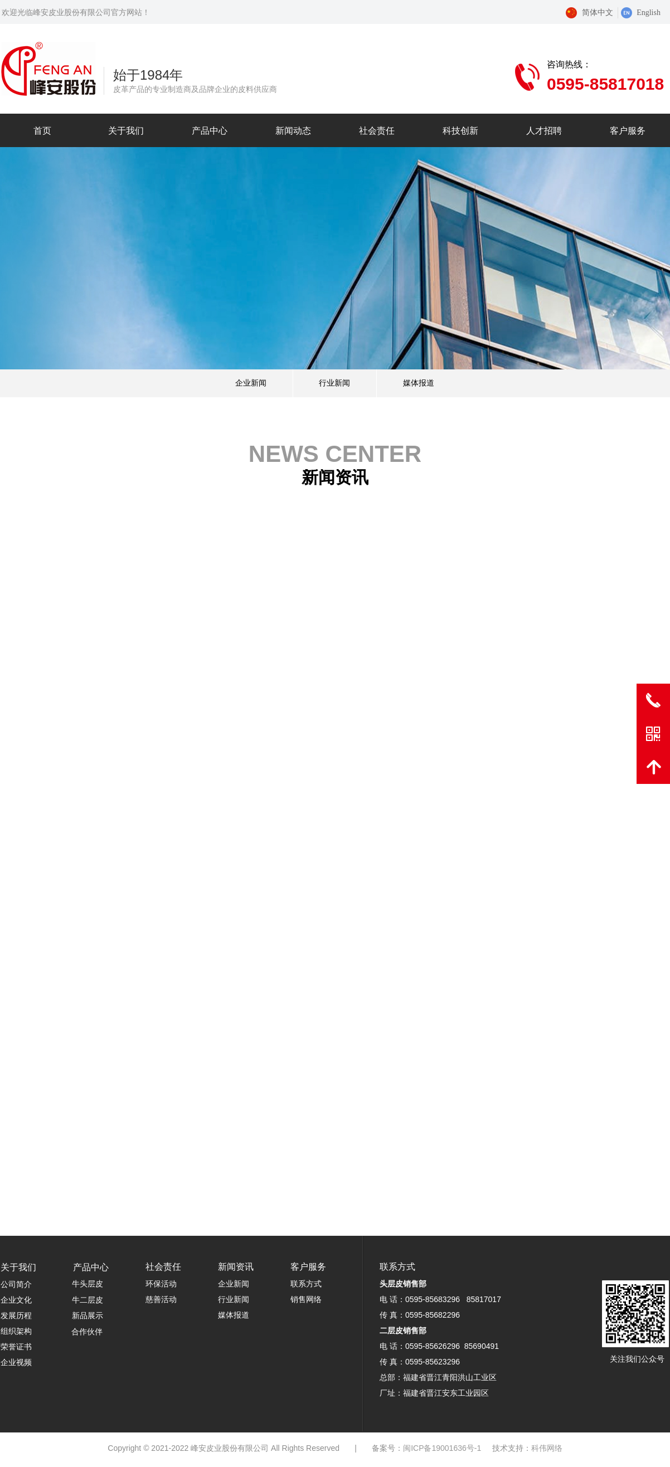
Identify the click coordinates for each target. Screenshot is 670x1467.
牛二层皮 (87, 1300)
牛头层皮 (87, 1284)
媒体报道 (418, 383)
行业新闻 (334, 383)
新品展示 (87, 1316)
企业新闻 (250, 383)
